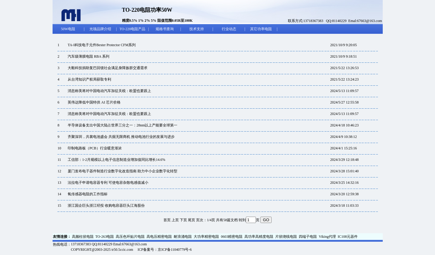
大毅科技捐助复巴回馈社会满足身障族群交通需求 (107, 68)
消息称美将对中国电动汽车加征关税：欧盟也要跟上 (109, 91)
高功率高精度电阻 (258, 236)
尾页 (191, 220)
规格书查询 (165, 29)
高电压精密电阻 (159, 236)
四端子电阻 (308, 236)
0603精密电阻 (232, 236)
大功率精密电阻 (206, 236)
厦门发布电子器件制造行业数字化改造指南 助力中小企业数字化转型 (122, 171)
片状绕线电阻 (286, 236)
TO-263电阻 (104, 236)
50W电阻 (68, 29)
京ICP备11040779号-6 (175, 249)
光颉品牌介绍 (100, 29)
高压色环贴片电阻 (130, 236)
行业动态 (229, 29)
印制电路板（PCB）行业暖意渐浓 (95, 148)
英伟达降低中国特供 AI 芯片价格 (94, 102)
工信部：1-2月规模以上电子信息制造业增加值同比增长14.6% (116, 160)
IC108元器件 (348, 236)
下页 (183, 220)
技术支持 (196, 29)
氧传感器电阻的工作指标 (88, 194)
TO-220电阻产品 (132, 29)
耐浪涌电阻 (183, 236)
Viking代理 (327, 236)
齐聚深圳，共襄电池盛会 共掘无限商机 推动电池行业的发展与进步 (121, 137)
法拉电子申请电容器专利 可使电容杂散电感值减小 (108, 182)
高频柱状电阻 (83, 236)
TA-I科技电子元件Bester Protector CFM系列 (102, 45)
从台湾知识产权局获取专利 (89, 79)
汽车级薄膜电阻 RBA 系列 (88, 56)
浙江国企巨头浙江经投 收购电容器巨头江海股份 (106, 205)
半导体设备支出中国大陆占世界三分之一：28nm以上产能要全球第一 (122, 125)
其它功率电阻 (261, 29)
